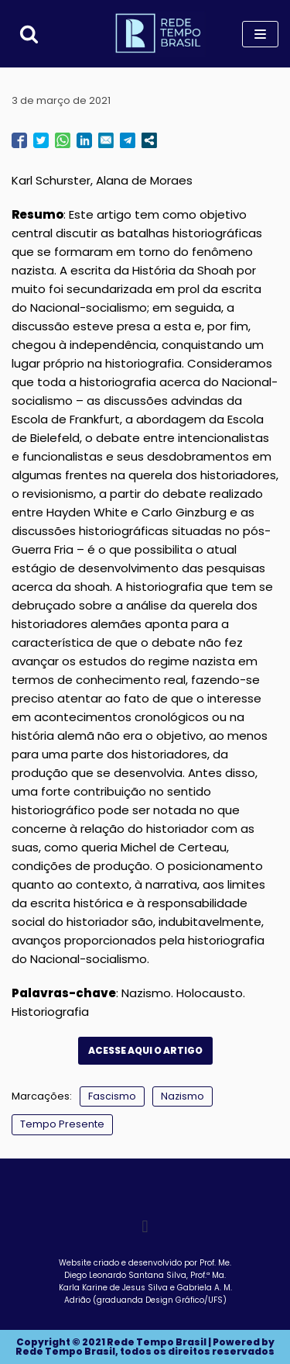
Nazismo (182, 1096)
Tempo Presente (62, 1124)
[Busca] (29, 33)
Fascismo (112, 1096)
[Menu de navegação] (260, 34)
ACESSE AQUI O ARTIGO (145, 1050)
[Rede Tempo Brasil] (159, 34)
